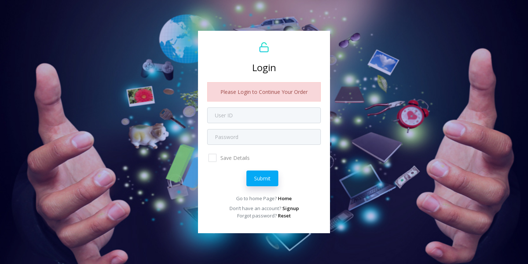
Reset (284, 215)
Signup (290, 208)
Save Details (234, 157)
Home (285, 198)
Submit (262, 178)
